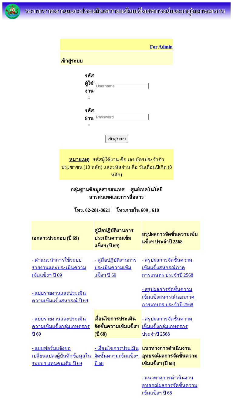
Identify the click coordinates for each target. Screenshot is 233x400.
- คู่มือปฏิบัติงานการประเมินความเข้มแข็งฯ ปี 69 (115, 267)
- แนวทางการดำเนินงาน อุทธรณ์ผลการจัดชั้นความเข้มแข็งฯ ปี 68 (170, 385)
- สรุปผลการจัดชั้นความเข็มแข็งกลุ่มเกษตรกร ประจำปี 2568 (167, 326)
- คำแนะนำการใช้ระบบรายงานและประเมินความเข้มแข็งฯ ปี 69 (59, 267)
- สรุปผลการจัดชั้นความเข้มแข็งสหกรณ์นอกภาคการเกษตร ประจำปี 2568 (168, 297)
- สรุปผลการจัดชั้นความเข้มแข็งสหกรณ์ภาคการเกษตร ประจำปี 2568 (167, 267)
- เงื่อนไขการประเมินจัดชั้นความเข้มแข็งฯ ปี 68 (116, 356)
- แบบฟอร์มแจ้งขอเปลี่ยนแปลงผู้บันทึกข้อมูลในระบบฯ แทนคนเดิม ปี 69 (61, 356)
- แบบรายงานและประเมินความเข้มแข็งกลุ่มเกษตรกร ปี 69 (61, 326)
